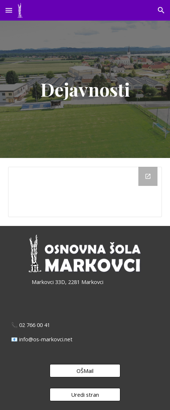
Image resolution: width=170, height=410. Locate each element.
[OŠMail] (85, 371)
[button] (9, 10)
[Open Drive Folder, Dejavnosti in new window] (147, 176)
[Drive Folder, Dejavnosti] (85, 192)
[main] (85, 89)
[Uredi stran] (85, 394)
